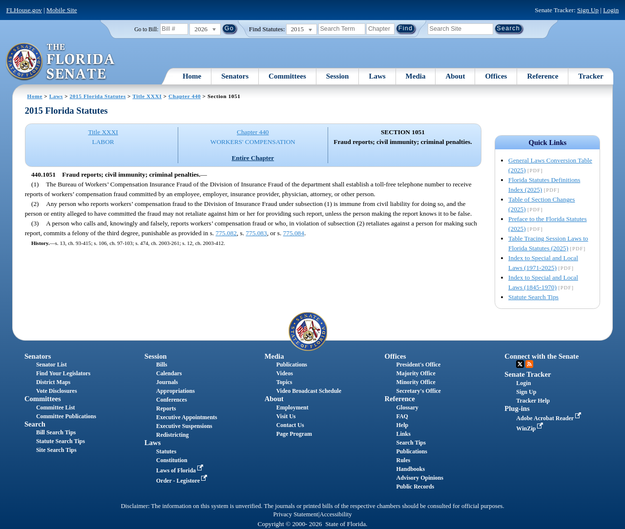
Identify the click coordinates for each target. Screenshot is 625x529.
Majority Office (415, 373)
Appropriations (175, 390)
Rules (403, 460)
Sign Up (588, 10)
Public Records (415, 486)
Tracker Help (533, 400)
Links (403, 433)
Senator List (51, 364)
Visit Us (286, 416)
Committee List (55, 407)
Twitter (520, 364)
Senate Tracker (527, 374)
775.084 (293, 233)
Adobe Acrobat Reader (549, 418)
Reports (166, 408)
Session (337, 76)
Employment (292, 407)
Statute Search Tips (533, 297)
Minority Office (415, 382)
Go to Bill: (146, 29)
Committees (287, 76)
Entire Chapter (252, 158)
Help (402, 425)
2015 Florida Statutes (98, 96)
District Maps (53, 382)
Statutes (166, 451)
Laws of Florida (180, 470)
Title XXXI (147, 96)
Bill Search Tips (56, 432)
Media (416, 76)
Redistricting (172, 434)
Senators (235, 76)
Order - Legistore (182, 480)
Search (34, 424)
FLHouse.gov (24, 10)
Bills (161, 364)
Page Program (294, 433)
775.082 (225, 233)
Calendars (169, 373)
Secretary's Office (418, 390)
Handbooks (410, 469)
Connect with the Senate (541, 356)
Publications (291, 364)
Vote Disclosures (56, 390)
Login (611, 10)
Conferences (171, 399)
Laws (377, 76)
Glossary (407, 407)
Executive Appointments (186, 417)
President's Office (418, 364)
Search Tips (410, 442)
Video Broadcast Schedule (308, 390)
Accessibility (336, 514)
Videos (284, 373)
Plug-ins (516, 408)
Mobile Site (61, 10)
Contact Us (290, 425)
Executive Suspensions (184, 426)
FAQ (402, 416)
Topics (284, 382)
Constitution (172, 460)
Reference (542, 76)
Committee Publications (66, 416)
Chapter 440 (184, 96)
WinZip (530, 428)
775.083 (256, 233)
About (455, 76)
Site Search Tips (56, 450)
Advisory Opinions (419, 477)
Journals (167, 382)
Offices (496, 76)
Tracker (590, 76)
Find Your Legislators (63, 373)
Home (192, 76)
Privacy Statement (295, 514)
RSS (529, 364)
